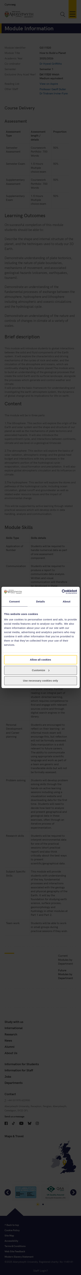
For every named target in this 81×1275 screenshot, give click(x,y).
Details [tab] (40, 601)
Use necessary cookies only (40, 680)
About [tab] (67, 601)
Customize (40, 670)
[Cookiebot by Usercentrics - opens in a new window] (61, 591)
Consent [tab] (14, 601)
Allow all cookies (40, 659)
